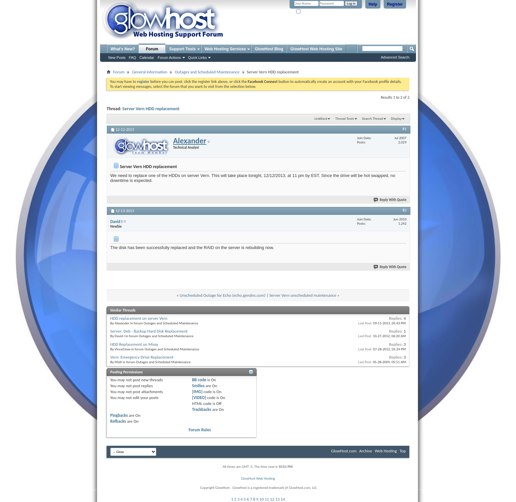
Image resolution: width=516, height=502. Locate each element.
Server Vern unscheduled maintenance (302, 295)
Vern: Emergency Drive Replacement (141, 357)
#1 (404, 129)
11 (267, 499)
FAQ (132, 58)
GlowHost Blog (269, 49)
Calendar (147, 58)
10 (261, 499)
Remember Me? (310, 11)
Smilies (198, 385)
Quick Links (197, 58)
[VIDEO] (199, 397)
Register (395, 4)
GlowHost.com (343, 450)
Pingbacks (119, 415)
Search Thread (372, 118)
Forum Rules (200, 429)
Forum (152, 49)
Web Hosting (386, 450)
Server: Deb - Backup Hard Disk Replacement (149, 331)
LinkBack (321, 118)
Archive (365, 450)
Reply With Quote (390, 200)
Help (373, 4)
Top (403, 450)
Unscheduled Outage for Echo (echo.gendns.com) (222, 295)
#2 (404, 210)
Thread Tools (344, 118)
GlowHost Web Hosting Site (316, 49)
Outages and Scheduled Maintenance (207, 71)
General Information (149, 71)
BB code (199, 379)
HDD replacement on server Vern (139, 318)
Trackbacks (201, 409)
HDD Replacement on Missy (134, 344)
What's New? (123, 49)
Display (396, 118)
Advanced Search (395, 57)
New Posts (117, 58)
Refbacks (118, 421)
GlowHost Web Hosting (258, 478)
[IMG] (197, 391)
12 (272, 499)
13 (277, 499)
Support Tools (182, 49)
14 (283, 499)
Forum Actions (169, 58)
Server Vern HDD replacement (151, 109)
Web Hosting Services (225, 49)
